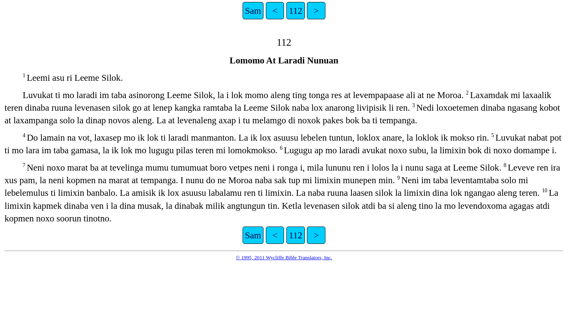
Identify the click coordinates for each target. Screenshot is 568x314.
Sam (253, 11)
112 (296, 11)
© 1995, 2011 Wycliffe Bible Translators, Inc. (284, 257)
